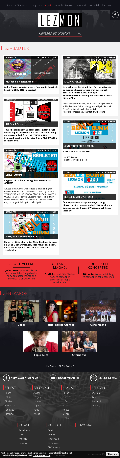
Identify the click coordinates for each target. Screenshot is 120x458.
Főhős (8, 397)
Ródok (36, 409)
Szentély (95, 405)
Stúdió (51, 430)
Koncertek (94, 5)
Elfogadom (112, 454)
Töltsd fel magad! (60, 265)
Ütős (65, 401)
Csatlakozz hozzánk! (25, 378)
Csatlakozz (51, 274)
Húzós (66, 409)
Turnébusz (24, 430)
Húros (66, 392)
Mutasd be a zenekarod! (20, 81)
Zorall (21, 324)
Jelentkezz (12, 270)
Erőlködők (67, 418)
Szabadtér (11, 57)
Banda (8, 392)
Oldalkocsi (10, 413)
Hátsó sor (10, 405)
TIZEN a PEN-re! (15, 124)
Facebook (115, 16)
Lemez (51, 434)
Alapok (36, 392)
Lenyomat (81, 5)
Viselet (36, 413)
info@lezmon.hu (68, 378)
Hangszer (36, 5)
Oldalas (8, 401)
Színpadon (22, 5)
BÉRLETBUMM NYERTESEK (78, 197)
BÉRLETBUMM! (14, 175)
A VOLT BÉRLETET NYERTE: (79, 146)
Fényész (37, 397)
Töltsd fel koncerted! (99, 265)
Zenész (11, 5)
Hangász (38, 401)
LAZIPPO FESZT (72, 81)
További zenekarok (60, 366)
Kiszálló (23, 443)
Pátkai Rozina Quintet (60, 324)
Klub (93, 397)
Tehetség (9, 409)
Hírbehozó (53, 438)
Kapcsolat (107, 5)
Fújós (65, 405)
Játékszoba (53, 443)
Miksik (66, 413)
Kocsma (95, 392)
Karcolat (69, 5)
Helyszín (48, 5)
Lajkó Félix (41, 355)
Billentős (67, 397)
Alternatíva (79, 355)
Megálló (23, 438)
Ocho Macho (98, 324)
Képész (37, 405)
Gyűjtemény (54, 447)
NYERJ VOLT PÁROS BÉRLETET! (22, 236)
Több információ (41, 455)
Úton (21, 434)
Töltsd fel (88, 274)
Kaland (58, 5)
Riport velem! (21, 263)
